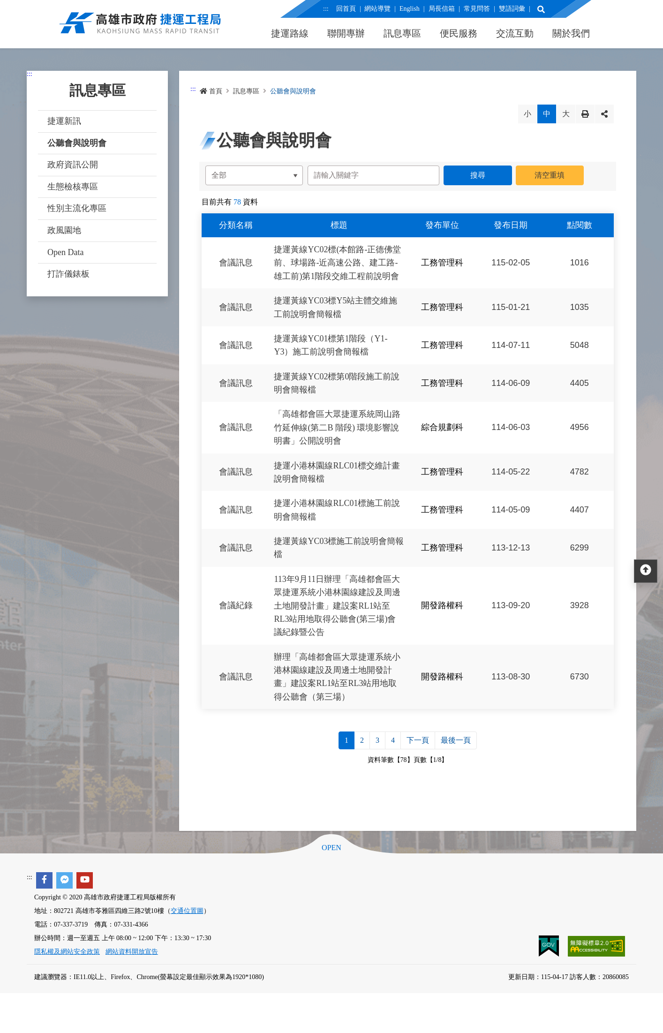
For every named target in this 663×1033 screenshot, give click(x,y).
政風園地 (64, 230)
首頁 (211, 91)
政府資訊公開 (72, 164)
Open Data (65, 252)
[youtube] (84, 880)
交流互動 (515, 33)
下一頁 (418, 740)
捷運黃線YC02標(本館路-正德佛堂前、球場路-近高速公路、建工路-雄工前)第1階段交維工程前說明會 (337, 263)
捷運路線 (290, 33)
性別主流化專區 (76, 208)
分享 (604, 114)
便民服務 (458, 33)
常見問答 (476, 8)
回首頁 (345, 8)
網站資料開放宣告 (131, 951)
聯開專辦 (346, 33)
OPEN (331, 848)
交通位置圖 (187, 910)
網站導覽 (377, 8)
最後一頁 (456, 740)
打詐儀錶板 (68, 274)
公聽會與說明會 (76, 143)
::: (326, 8)
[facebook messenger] (64, 880)
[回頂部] (645, 571)
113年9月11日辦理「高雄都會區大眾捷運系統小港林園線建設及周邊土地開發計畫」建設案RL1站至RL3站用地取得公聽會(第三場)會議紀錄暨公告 (337, 605)
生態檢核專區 (72, 186)
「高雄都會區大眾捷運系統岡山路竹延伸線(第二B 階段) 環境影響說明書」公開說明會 (337, 428)
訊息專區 (402, 33)
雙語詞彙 (511, 8)
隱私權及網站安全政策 (67, 951)
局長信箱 (441, 8)
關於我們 (571, 33)
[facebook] (44, 880)
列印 (585, 114)
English (409, 8)
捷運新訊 (64, 121)
